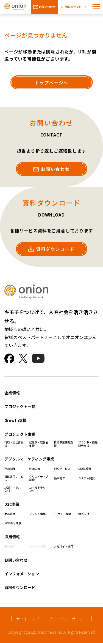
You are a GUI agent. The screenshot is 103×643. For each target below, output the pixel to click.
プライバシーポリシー (67, 619)
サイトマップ (27, 619)
